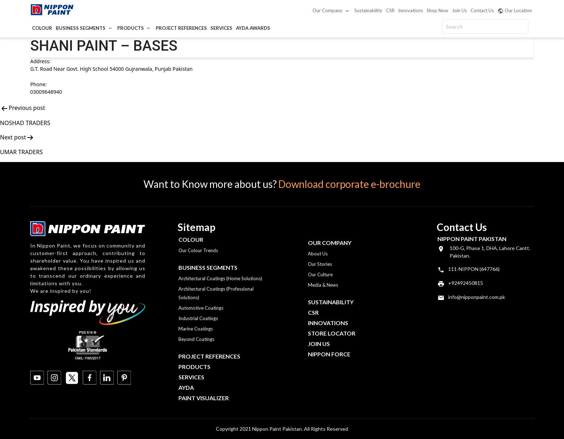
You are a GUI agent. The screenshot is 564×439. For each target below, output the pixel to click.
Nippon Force (329, 354)
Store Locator (331, 333)
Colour (42, 28)
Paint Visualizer (203, 397)
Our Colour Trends (198, 250)
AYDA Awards (253, 28)
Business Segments (80, 28)
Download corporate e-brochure (349, 184)
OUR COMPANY (329, 242)
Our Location (514, 10)
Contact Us (482, 10)
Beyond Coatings (196, 339)
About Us (318, 254)
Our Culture (320, 274)
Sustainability (368, 10)
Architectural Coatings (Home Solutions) (220, 278)
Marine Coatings (195, 329)
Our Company (327, 10)
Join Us (459, 10)
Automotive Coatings (200, 308)
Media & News (323, 285)
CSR (390, 10)
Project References (181, 28)
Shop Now (437, 10)
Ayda (186, 387)
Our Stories (320, 264)
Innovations (410, 10)
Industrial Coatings (198, 318)
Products (130, 28)
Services (221, 28)
